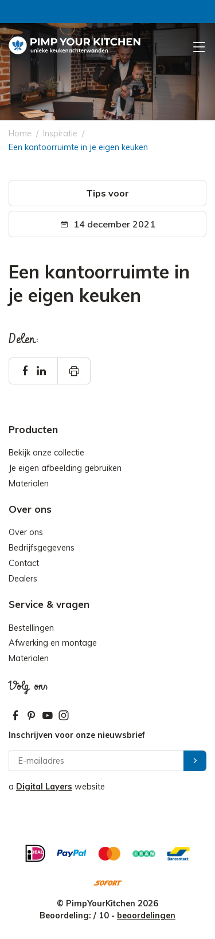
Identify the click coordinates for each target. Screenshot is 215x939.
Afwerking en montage (53, 643)
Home (20, 133)
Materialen (29, 483)
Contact (24, 563)
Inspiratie (60, 133)
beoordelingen (146, 915)
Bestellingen (31, 628)
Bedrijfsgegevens (42, 548)
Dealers (23, 578)
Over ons (26, 532)
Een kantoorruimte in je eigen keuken (78, 147)
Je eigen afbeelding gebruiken (65, 468)
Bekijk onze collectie (46, 452)
